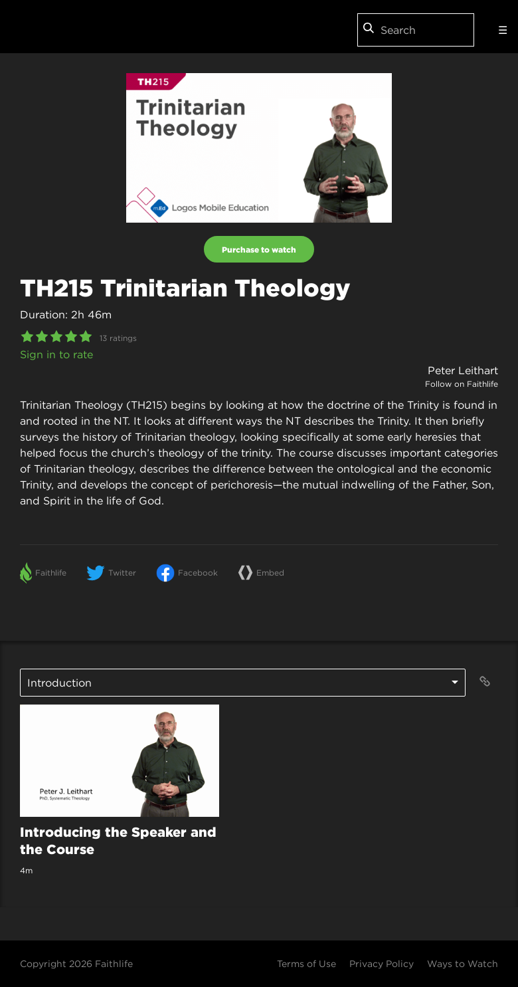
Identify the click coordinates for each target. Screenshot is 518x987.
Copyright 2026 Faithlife (76, 964)
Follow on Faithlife (461, 384)
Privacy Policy (381, 964)
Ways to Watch (462, 964)
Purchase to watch (259, 249)
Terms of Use (306, 964)
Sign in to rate (56, 354)
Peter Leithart (463, 370)
